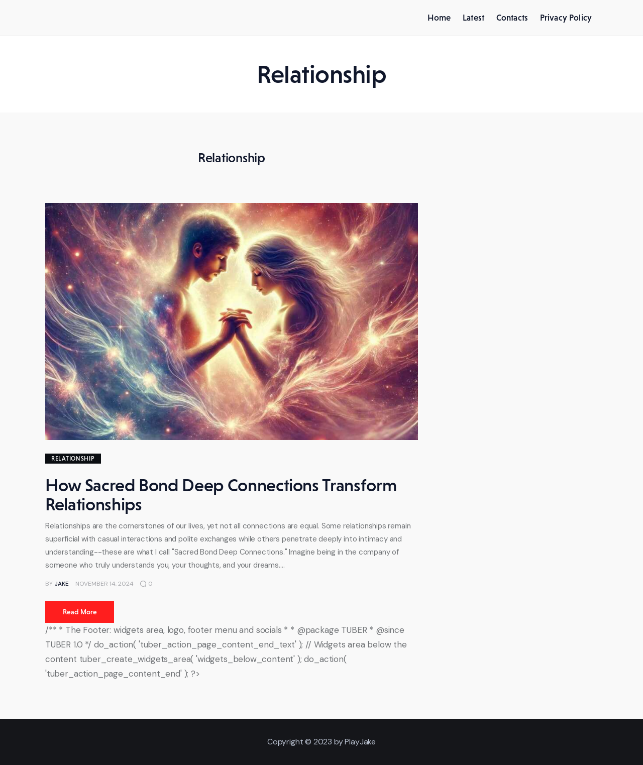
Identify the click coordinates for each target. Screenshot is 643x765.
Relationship (73, 458)
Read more (80, 612)
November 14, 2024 (104, 584)
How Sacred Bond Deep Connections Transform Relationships (220, 494)
